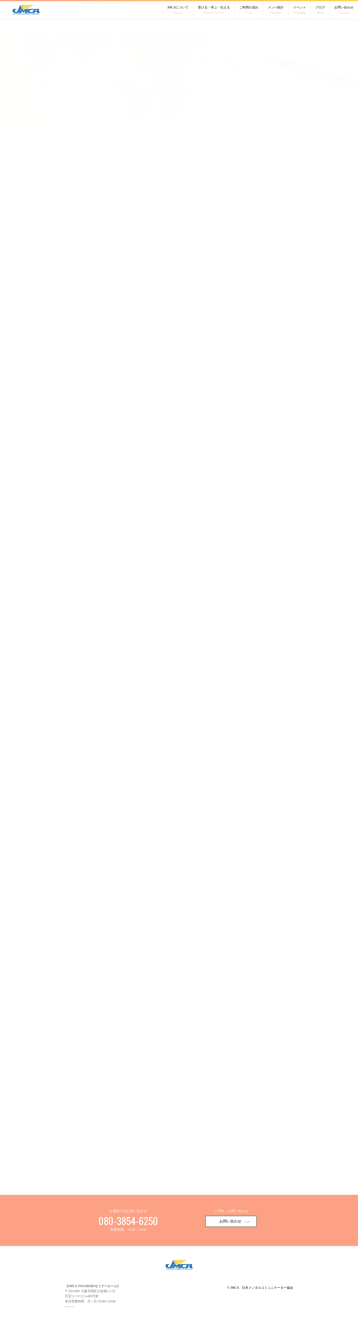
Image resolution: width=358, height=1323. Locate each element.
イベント (299, 10)
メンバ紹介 (276, 10)
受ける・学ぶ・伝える (214, 10)
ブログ (320, 10)
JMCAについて (178, 10)
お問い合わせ (343, 10)
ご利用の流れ (248, 10)
